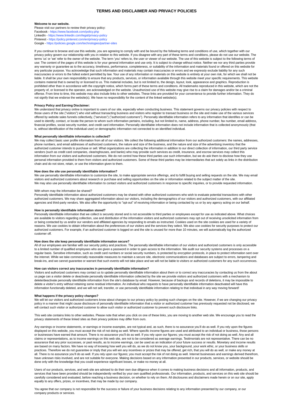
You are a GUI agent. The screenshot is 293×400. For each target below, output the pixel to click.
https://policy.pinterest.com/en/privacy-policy (78, 39)
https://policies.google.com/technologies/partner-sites (82, 43)
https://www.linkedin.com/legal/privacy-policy (77, 35)
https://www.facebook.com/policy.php (74, 31)
